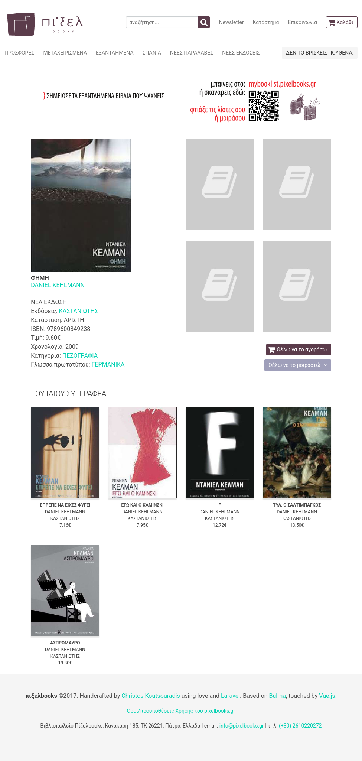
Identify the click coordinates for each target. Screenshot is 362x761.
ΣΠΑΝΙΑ (152, 53)
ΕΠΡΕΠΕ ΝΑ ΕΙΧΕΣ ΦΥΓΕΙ (65, 505)
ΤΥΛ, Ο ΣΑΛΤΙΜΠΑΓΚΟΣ (297, 505)
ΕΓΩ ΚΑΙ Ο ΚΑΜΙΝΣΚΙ (142, 505)
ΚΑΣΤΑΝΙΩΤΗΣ (78, 311)
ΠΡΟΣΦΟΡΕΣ (19, 53)
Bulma (277, 695)
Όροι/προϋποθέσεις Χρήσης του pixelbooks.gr (181, 711)
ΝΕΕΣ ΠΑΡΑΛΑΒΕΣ (191, 53)
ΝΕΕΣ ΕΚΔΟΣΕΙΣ (241, 53)
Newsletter (231, 22)
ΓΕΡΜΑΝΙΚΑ (108, 364)
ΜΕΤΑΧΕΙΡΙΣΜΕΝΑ (65, 53)
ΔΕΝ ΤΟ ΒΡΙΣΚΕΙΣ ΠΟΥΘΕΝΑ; (319, 53)
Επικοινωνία (302, 22)
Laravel (230, 695)
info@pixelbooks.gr (241, 726)
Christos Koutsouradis (150, 695)
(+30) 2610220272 (300, 726)
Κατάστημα (266, 22)
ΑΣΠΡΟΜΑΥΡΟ (65, 642)
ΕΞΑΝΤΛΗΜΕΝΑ (114, 53)
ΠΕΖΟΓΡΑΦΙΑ (80, 355)
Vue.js (327, 695)
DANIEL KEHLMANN (58, 285)
